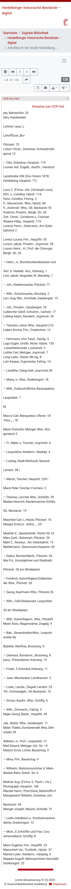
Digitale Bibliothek (35, 33)
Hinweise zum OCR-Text (48, 106)
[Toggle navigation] (64, 61)
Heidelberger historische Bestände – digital (34, 40)
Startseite (10, 33)
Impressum (60, 884)
